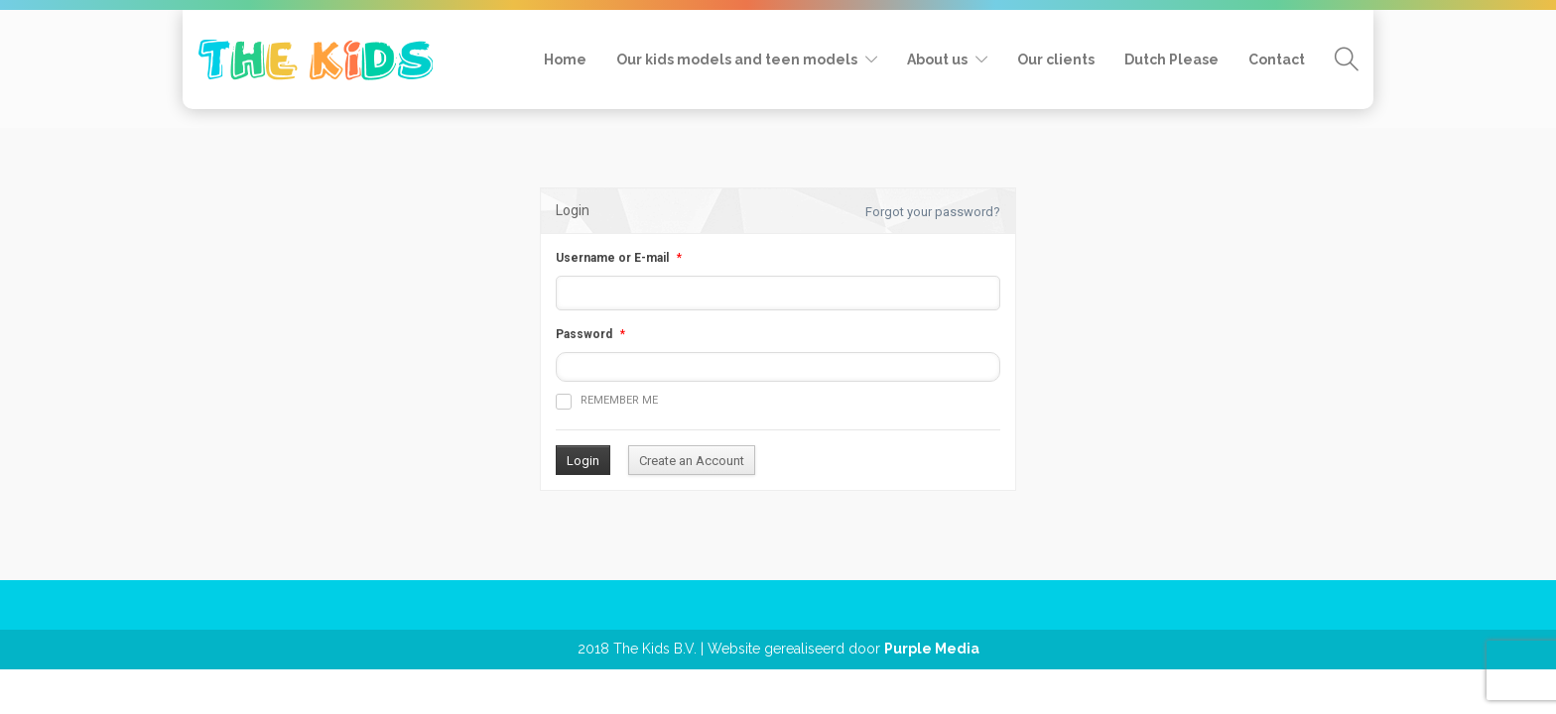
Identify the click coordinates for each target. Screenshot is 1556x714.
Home (565, 59)
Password (584, 334)
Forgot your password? (932, 211)
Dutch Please (1171, 59)
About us (937, 59)
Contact (1276, 59)
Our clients (1056, 59)
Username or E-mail (612, 258)
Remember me (607, 402)
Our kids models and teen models (736, 59)
